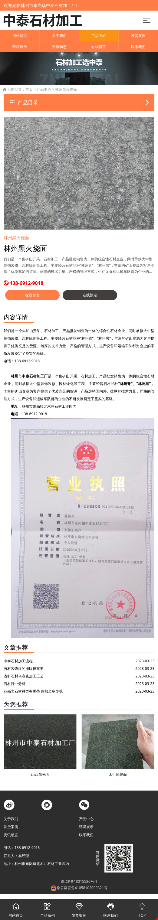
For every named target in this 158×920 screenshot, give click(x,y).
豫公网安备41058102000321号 (79, 887)
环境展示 (19, 46)
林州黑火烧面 (66, 89)
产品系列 (47, 908)
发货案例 (138, 35)
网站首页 (19, 35)
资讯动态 (59, 46)
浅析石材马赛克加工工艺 (24, 676)
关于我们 (59, 35)
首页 (29, 89)
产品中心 (98, 35)
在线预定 (90, 295)
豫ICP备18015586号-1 (79, 881)
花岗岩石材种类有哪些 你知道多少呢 (33, 691)
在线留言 (98, 46)
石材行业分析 (14, 683)
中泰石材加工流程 (18, 661)
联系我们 (138, 46)
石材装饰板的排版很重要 (24, 668)
